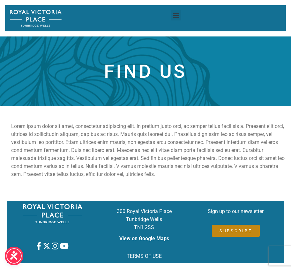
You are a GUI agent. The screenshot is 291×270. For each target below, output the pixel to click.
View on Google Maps (144, 238)
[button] (176, 15)
